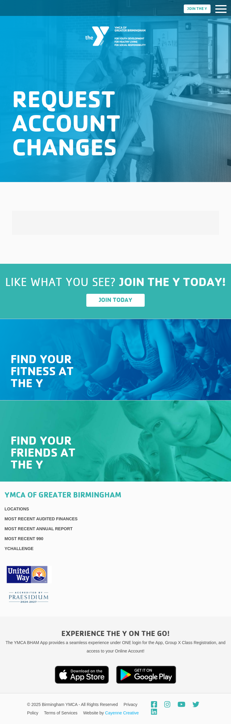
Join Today (115, 300)
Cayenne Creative (122, 712)
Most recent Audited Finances (41, 518)
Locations (17, 508)
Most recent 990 (24, 538)
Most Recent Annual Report (38, 528)
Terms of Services (61, 712)
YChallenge (19, 548)
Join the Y (197, 9)
